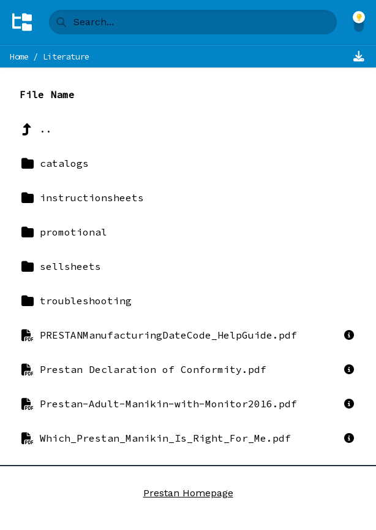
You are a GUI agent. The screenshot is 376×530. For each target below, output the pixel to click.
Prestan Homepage (188, 493)
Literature (66, 56)
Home (19, 56)
